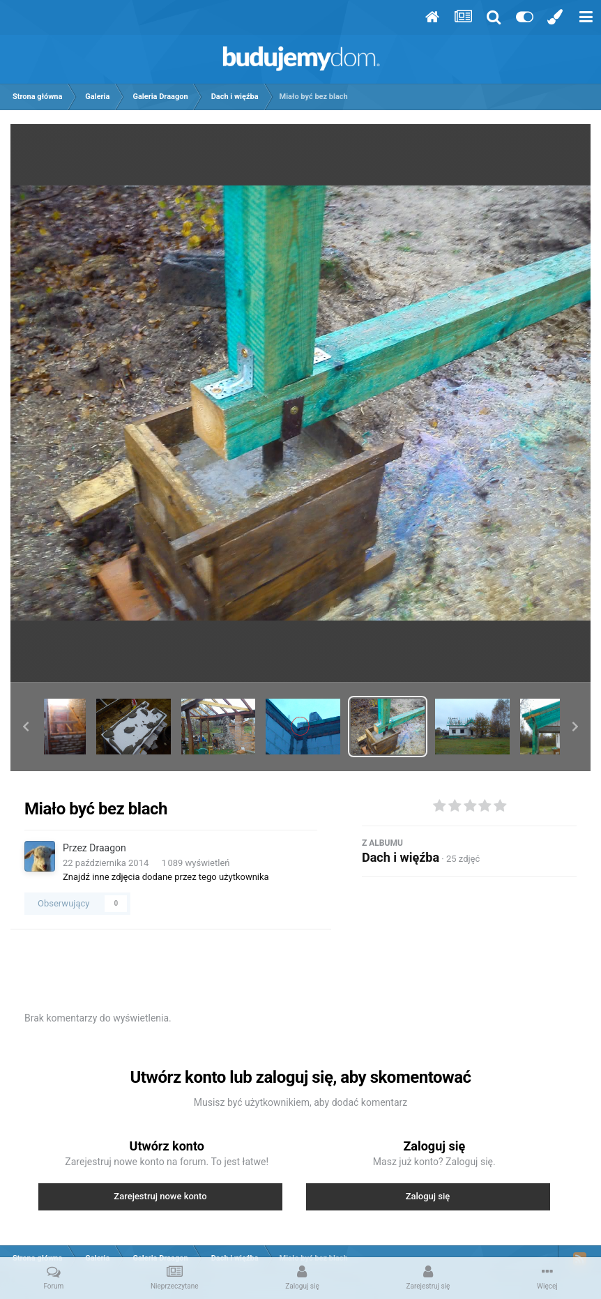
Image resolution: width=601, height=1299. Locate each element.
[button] (25, 726)
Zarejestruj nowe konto (160, 1196)
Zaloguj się (428, 1196)
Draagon (107, 847)
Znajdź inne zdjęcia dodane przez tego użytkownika (166, 877)
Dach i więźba (400, 857)
